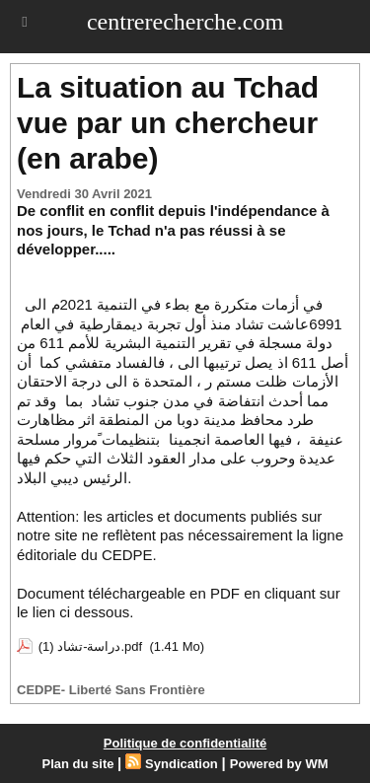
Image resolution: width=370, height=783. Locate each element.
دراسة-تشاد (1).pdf (90, 646)
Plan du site (78, 763)
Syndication (181, 763)
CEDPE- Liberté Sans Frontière (111, 689)
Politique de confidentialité (185, 743)
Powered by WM (279, 763)
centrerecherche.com (185, 22)
